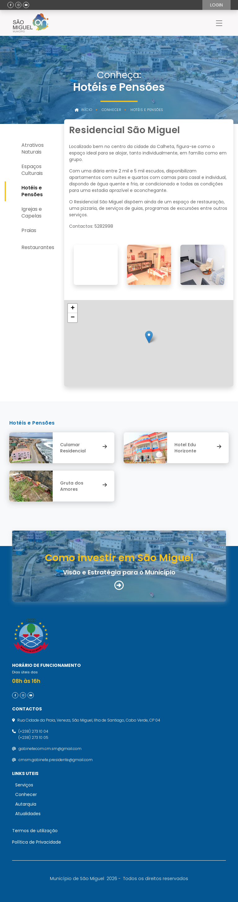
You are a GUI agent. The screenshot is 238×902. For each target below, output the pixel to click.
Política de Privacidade (36, 842)
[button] (149, 337)
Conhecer (111, 110)
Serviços (24, 785)
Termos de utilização (35, 831)
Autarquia (25, 804)
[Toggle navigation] (219, 23)
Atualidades (28, 814)
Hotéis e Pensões (146, 110)
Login (216, 5)
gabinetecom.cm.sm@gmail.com (50, 748)
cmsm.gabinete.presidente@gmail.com (56, 759)
